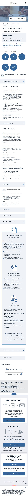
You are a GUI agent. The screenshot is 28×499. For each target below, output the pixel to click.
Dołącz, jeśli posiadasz (14, 274)
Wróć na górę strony (14, 394)
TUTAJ (2, 76)
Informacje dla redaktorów (14, 473)
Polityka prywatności (21, 481)
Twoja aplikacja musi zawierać (14, 236)
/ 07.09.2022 (17, 18)
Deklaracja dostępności (10, 481)
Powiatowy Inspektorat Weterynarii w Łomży (11, 25)
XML (26, 483)
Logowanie (14, 464)
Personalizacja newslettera (14, 420)
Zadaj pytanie (14, 444)
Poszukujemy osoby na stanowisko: (12, 31)
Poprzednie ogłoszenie (14, 369)
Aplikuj (14, 304)
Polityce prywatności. (10, 495)
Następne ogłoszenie (13, 374)
